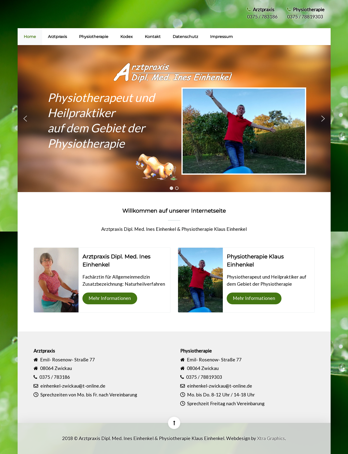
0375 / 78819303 (305, 16)
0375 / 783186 (262, 16)
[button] (25, 119)
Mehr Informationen (110, 298)
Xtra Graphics (271, 438)
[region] (174, 118)
